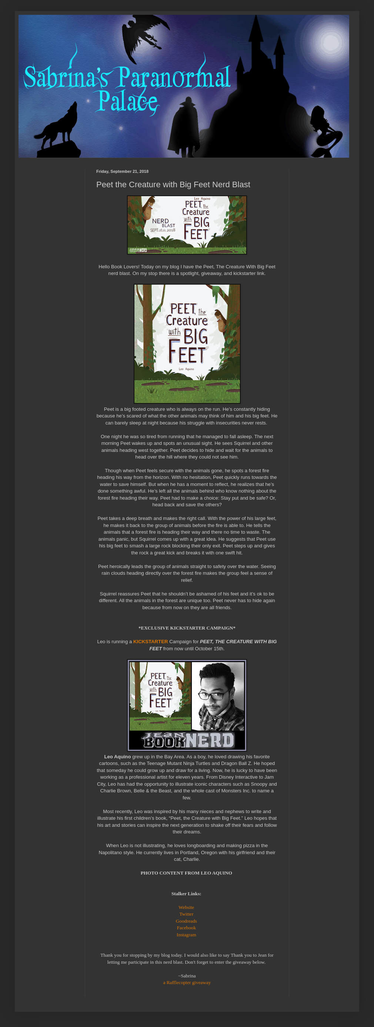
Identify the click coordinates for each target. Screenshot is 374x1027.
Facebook (186, 927)
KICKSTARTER (150, 641)
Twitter (186, 914)
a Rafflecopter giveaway (187, 982)
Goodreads (186, 921)
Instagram (186, 934)
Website (186, 907)
